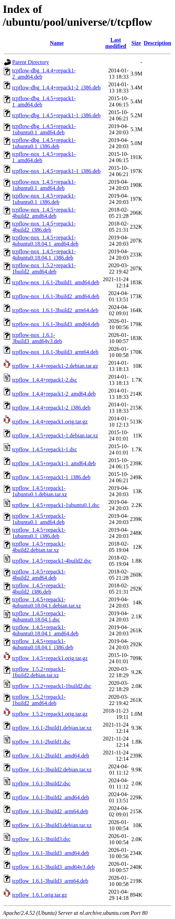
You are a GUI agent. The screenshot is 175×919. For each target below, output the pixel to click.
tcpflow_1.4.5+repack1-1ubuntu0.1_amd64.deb (39, 519)
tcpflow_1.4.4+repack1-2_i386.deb (51, 408)
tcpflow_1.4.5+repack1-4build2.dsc (51, 561)
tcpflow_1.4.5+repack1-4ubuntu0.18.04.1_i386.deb (42, 644)
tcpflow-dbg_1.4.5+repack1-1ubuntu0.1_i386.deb (44, 143)
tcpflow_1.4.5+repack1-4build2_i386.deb (39, 589)
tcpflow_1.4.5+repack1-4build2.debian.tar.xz (39, 547)
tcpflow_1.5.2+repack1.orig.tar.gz (50, 714)
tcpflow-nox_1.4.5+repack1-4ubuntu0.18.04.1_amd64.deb (45, 241)
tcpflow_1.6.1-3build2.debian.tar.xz (52, 770)
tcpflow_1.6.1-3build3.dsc (41, 839)
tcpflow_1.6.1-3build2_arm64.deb (50, 811)
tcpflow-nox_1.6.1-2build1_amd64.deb (55, 282)
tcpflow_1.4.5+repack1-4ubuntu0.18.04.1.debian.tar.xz (46, 602)
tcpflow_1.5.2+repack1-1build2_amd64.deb (39, 700)
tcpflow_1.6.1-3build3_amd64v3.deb (53, 867)
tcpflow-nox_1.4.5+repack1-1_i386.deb (56, 171)
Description (157, 43)
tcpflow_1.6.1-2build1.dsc (41, 742)
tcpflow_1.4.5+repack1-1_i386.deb (51, 477)
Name (57, 43)
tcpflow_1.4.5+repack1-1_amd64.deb (54, 463)
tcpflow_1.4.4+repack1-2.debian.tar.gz (55, 366)
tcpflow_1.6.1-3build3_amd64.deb (50, 853)
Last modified (115, 43)
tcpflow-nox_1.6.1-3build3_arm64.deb (55, 352)
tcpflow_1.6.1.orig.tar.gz (39, 895)
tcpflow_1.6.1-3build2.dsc (41, 783)
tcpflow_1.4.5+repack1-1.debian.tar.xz (55, 435)
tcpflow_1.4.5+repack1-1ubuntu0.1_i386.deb (39, 533)
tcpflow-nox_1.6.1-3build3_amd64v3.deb (37, 338)
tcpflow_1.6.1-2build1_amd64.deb (50, 756)
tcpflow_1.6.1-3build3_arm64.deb (50, 881)
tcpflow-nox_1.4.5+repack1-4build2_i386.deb (44, 227)
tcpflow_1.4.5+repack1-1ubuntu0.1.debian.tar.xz (39, 491)
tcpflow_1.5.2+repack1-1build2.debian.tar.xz (39, 672)
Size (136, 43)
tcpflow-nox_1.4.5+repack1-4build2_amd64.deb (44, 213)
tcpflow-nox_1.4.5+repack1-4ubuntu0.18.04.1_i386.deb (44, 254)
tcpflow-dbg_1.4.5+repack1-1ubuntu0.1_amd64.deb (44, 129)
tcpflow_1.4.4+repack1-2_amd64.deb (54, 394)
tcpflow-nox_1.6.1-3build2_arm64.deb (55, 310)
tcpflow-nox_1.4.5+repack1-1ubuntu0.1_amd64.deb (44, 185)
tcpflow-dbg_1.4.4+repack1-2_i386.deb (56, 87)
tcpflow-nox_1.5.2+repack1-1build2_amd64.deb (44, 268)
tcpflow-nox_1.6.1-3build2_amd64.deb (55, 296)
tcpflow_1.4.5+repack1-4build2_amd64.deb (39, 575)
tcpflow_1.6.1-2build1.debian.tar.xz (52, 728)
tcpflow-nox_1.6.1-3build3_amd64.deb (55, 324)
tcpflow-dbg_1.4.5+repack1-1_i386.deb (56, 115)
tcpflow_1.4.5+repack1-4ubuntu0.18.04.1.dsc (39, 616)
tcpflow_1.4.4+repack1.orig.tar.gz (50, 422)
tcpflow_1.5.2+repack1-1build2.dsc (51, 686)
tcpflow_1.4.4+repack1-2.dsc (44, 380)
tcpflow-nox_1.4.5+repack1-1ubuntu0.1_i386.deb (44, 199)
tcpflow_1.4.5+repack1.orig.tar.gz (50, 658)
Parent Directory (30, 62)
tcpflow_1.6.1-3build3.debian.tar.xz (52, 825)
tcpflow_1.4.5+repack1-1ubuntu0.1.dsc (56, 505)
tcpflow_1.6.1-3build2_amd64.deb (50, 797)
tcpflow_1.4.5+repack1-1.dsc (44, 449)
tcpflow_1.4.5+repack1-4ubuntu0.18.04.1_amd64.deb (45, 630)
